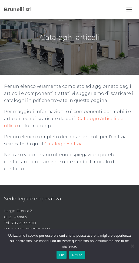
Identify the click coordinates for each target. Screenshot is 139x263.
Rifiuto (77, 255)
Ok (61, 255)
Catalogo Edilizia (63, 143)
